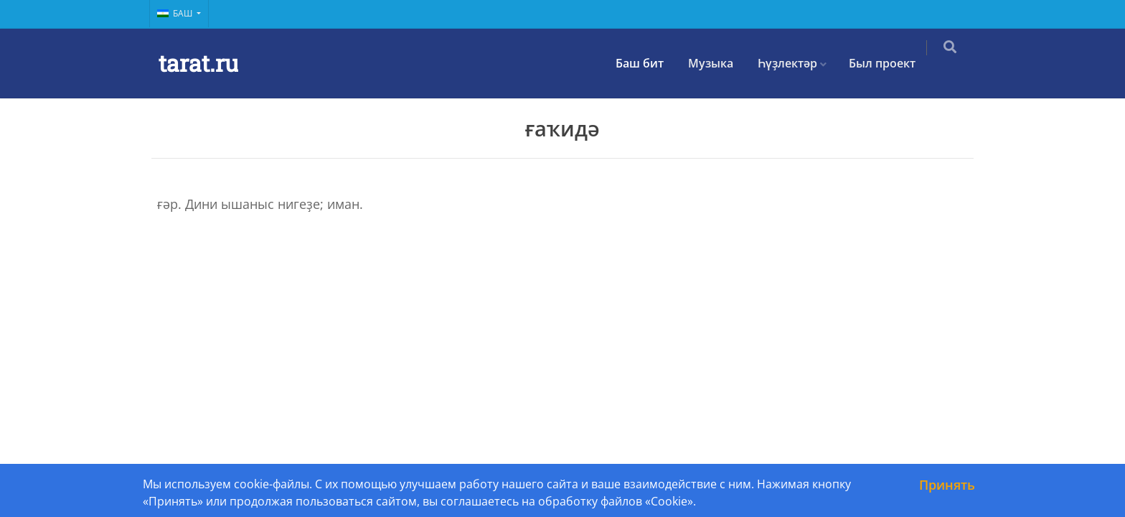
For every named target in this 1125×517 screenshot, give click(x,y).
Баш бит (650, 63)
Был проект (892, 63)
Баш (175, 13)
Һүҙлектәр (797, 63)
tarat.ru (198, 62)
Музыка (720, 63)
